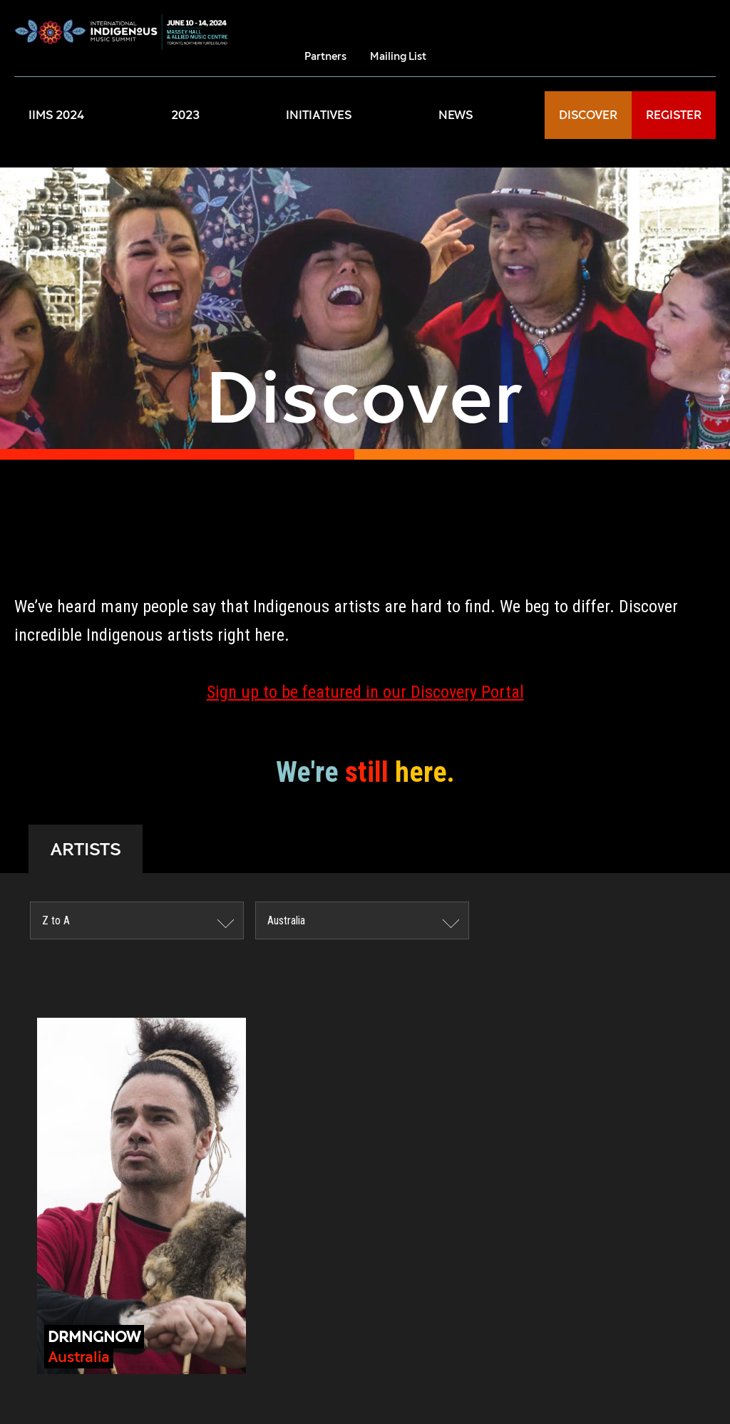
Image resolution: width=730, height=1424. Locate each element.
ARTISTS (85, 849)
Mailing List (398, 56)
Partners (325, 56)
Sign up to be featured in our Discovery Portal (365, 692)
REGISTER (673, 115)
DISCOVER (588, 115)
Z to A (56, 920)
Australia (286, 920)
